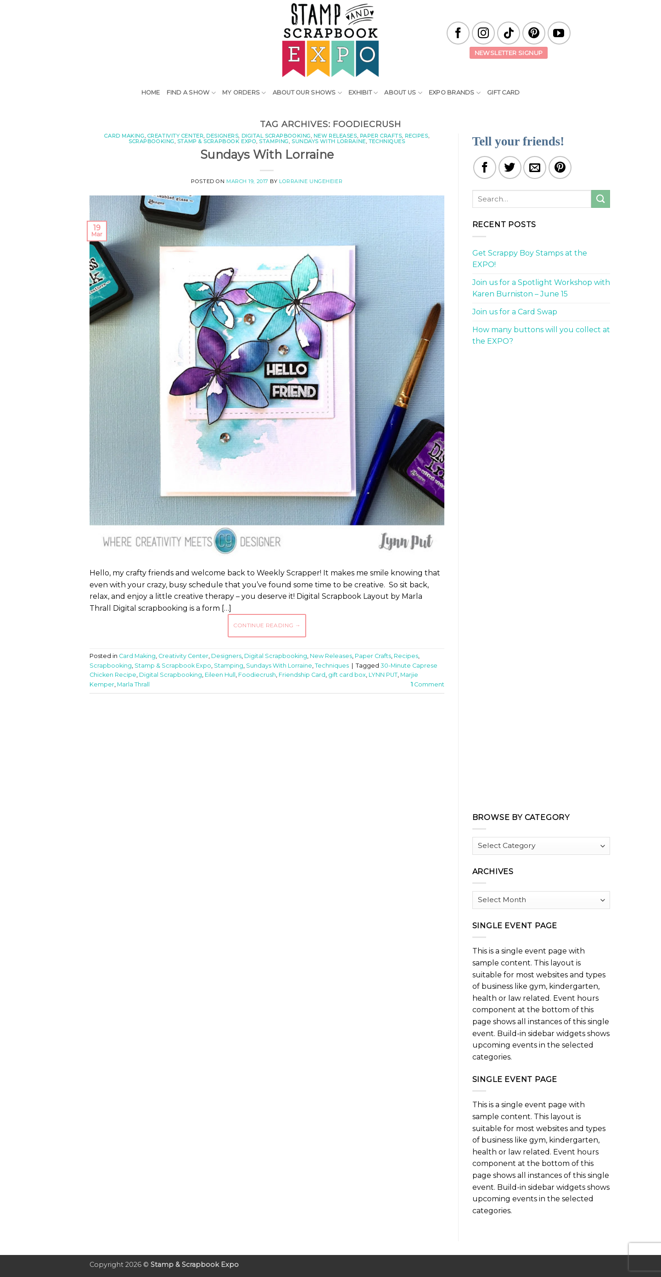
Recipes (416, 136)
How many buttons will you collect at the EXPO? (541, 335)
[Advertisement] (267, 728)
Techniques (387, 141)
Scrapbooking (151, 141)
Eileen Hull (220, 674)
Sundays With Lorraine (328, 141)
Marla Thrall (133, 684)
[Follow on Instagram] (483, 33)
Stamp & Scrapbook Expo (216, 141)
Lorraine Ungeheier (310, 181)
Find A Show (191, 93)
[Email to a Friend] (534, 167)
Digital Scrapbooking (276, 136)
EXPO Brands (455, 93)
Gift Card (503, 92)
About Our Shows (307, 93)
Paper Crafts (381, 136)
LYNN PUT (383, 674)
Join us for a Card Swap (514, 311)
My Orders (244, 93)
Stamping (273, 141)
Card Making (124, 136)
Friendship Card (302, 674)
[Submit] (600, 199)
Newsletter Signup (509, 52)
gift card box (347, 674)
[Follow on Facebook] (458, 33)
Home (150, 92)
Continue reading (267, 625)
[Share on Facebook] (484, 167)
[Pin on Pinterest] (560, 167)
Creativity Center (175, 136)
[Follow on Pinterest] (533, 33)
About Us (403, 93)
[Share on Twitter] (510, 167)
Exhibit (363, 93)
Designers (222, 136)
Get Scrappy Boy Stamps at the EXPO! (529, 259)
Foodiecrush (257, 674)
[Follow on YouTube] (559, 33)
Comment (427, 684)
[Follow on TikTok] (508, 33)
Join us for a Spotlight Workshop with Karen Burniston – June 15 (541, 288)
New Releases (335, 136)
